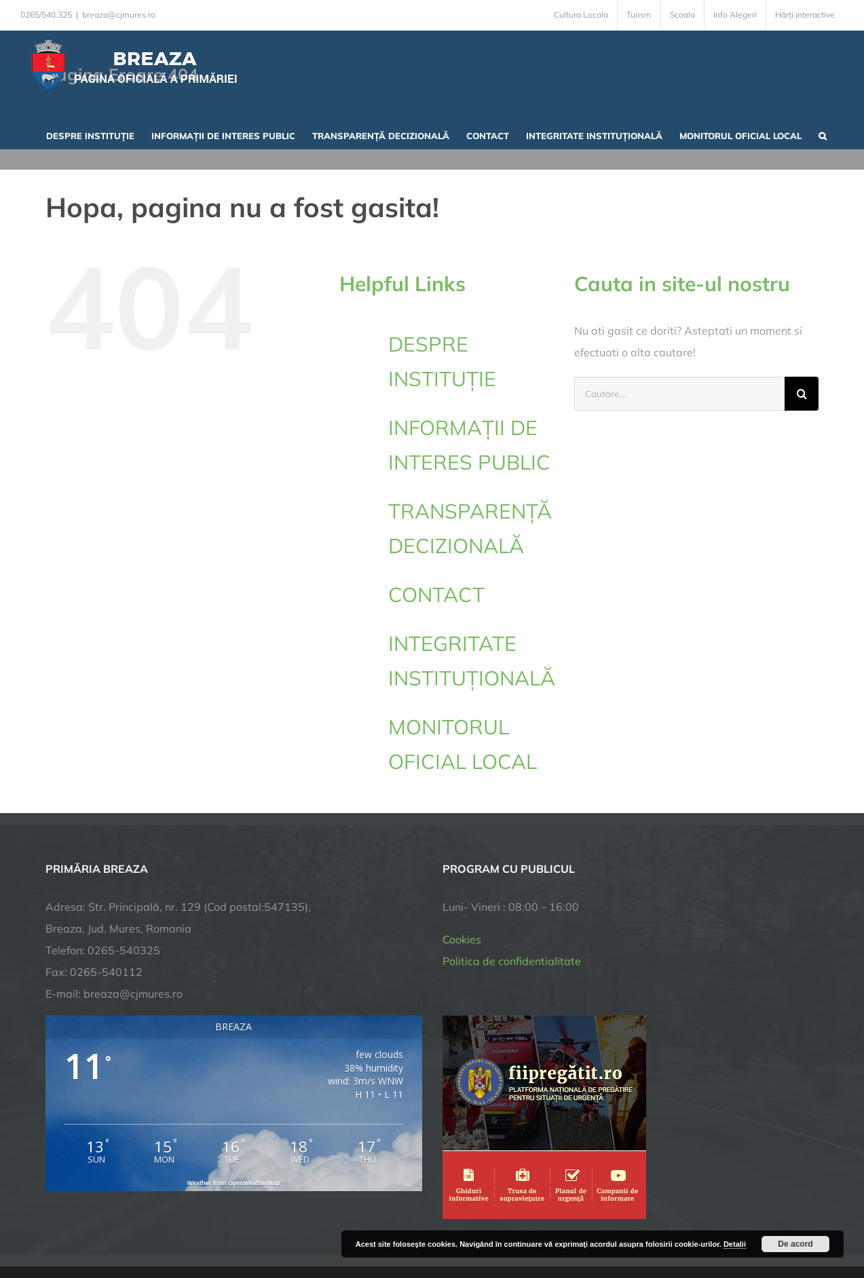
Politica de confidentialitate (512, 868)
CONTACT (436, 594)
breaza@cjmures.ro (118, 15)
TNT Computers (193, 1225)
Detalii (735, 1244)
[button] (823, 134)
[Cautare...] (679, 394)
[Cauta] (802, 394)
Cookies (462, 846)
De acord (795, 1244)
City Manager (257, 1225)
